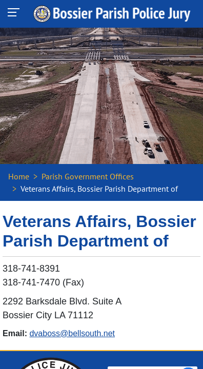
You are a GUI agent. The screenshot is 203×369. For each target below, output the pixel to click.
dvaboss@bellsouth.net (72, 333)
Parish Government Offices (88, 176)
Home (18, 176)
